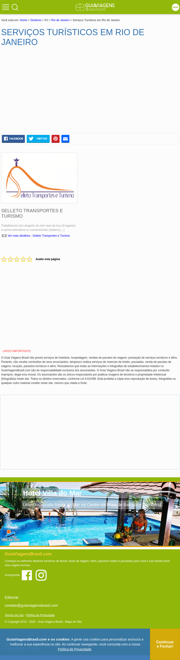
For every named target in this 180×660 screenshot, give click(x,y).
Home (23, 20)
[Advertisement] (46, 92)
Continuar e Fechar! (165, 644)
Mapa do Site (73, 621)
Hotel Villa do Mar (52, 493)
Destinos (35, 20)
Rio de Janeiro (60, 20)
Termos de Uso (14, 615)
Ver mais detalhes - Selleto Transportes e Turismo (39, 235)
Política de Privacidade (40, 615)
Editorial (11, 597)
